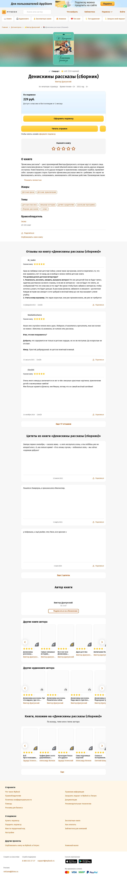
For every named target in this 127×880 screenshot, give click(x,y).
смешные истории (47, 205)
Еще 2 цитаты (63, 575)
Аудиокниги (24, 19)
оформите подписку (47, 134)
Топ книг (76, 19)
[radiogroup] (63, 149)
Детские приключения (46, 192)
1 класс (44, 209)
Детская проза (28, 192)
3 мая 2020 (58, 566)
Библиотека (90, 12)
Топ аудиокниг (94, 19)
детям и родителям (66, 205)
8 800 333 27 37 (28, 861)
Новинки (62, 19)
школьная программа (86, 205)
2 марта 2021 (58, 522)
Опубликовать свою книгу (32, 237)
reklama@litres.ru (10, 872)
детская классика (29, 205)
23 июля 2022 (58, 478)
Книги (9, 19)
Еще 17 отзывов (63, 424)
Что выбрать (72, 12)
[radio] (54, 149)
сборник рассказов (30, 209)
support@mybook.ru (46, 861)
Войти (122, 12)
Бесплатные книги (43, 19)
